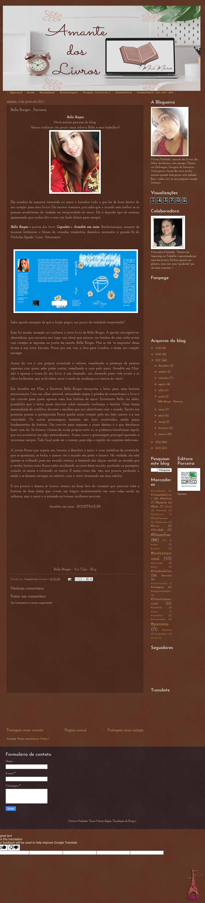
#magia (154, 611)
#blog (154, 567)
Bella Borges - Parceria (170, 401)
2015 (158, 448)
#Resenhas (161, 535)
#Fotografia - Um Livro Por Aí (97, 92)
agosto (162, 384)
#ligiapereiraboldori (161, 591)
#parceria (160, 624)
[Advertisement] (75, 710)
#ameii (154, 544)
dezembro (164, 365)
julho (161, 390)
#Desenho (161, 510)
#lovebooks (156, 607)
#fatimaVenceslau (159, 583)
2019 (158, 348)
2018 (158, 354)
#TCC (164, 541)
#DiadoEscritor (157, 514)
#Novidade (157, 530)
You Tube (80, 569)
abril (161, 415)
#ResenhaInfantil (47, 92)
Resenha (31, 92)
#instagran (157, 587)
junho (161, 396)
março (162, 422)
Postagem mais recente (25, 730)
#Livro (155, 526)
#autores (155, 548)
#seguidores (161, 634)
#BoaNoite (166, 498)
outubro (163, 371)
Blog (93, 569)
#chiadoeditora (161, 571)
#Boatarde (161, 502)
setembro (164, 378)
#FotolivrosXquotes (69, 92)
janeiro (162, 434)
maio (161, 409)
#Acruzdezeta (158, 491)
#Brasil (168, 506)
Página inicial (16, 92)
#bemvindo (157, 563)
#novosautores (158, 619)
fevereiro (163, 428)
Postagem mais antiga (125, 730)
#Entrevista (161, 522)
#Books (154, 506)
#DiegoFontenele (159, 518)
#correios (167, 575)
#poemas (167, 630)
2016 (158, 442)
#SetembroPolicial (123, 92)
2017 (158, 360)
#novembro (156, 615)
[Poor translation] (14, 847)
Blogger (132, 821)
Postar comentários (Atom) (33, 738)
